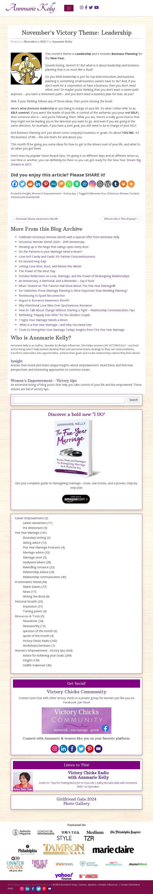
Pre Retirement (33, 528)
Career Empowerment (29, 518)
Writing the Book (34, 596)
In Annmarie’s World (28, 582)
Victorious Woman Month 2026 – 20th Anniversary (51, 242)
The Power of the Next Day (37, 271)
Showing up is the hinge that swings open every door (54, 247)
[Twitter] (22, 183)
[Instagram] (92, 183)
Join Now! (83, 702)
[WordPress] (107, 183)
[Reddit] (30, 183)
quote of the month (36, 636)
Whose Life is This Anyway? (120, 219)
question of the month (38, 631)
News (26, 592)
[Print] (123, 183)
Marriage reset (32, 557)
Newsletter (30, 621)
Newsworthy (31, 626)
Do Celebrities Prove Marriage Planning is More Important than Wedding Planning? (73, 290)
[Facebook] (14, 183)
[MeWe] (53, 183)
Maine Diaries (32, 587)
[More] (131, 183)
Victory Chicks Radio (36, 641)
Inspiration (30, 606)
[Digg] (84, 183)
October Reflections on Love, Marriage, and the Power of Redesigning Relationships (74, 276)
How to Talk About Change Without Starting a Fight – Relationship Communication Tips (77, 310)
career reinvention (34, 523)
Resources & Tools (27, 616)
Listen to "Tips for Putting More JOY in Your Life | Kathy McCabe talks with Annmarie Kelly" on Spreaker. (88, 784)
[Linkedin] (37, 183)
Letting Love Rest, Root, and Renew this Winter (50, 266)
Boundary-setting (34, 538)
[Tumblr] (115, 183)
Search (133, 400)
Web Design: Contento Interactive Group (29, 884)
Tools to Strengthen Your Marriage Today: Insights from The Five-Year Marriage (72, 330)
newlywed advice (34, 562)
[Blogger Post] (100, 183)
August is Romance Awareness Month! (44, 300)
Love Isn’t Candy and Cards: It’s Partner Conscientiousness (57, 256)
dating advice (32, 542)
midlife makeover (34, 665)
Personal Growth (26, 601)
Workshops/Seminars (37, 645)
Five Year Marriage (27, 533)
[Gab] (76, 183)
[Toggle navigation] (69, 8)
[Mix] (61, 183)
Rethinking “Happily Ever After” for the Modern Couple (54, 315)
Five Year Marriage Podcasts (41, 547)
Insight (27, 193)
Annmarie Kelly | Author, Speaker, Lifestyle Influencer (89, 884)
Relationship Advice (35, 572)
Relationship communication (41, 577)
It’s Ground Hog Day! (32, 261)
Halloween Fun (97, 193)
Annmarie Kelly (62, 41)
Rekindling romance (36, 567)
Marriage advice (33, 552)
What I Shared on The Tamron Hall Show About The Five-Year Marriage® (67, 286)
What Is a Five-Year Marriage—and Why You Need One (55, 325)
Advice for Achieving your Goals (43, 655)
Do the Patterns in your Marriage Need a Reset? (50, 251)
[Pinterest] (45, 183)
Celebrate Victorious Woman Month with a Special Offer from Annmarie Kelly (69, 237)
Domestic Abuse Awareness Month (37, 219)
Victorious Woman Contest (123, 193)
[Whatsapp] (69, 183)
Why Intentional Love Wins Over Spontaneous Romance (55, 305)
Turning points (32, 611)
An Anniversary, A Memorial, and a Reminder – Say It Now (56, 281)
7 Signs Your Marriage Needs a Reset (43, 320)
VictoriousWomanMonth (25, 197)
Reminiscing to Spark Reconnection (42, 295)
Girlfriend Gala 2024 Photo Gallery (76, 801)
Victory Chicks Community (76, 691)
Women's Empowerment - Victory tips (54, 193)
